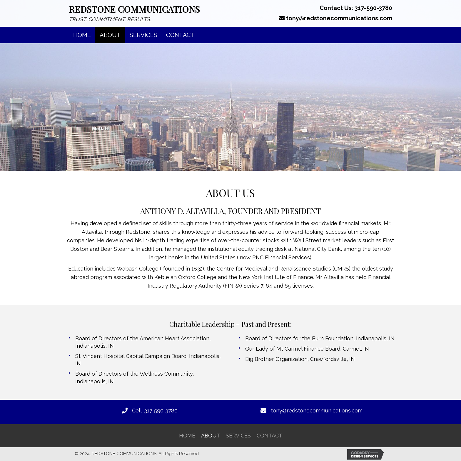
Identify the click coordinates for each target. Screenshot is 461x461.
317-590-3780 (373, 7)
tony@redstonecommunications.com (339, 18)
